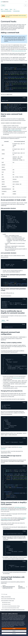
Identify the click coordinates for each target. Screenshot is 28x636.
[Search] (25, 5)
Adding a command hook (10, 32)
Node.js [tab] (3, 315)
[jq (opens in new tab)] (13, 288)
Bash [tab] (7, 315)
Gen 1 (2, 9)
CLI (14, 9)
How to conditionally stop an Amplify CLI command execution (13, 307)
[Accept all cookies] (14, 628)
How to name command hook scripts (19, 50)
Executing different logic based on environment (11, 449)
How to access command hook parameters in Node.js (13, 270)
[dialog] (14, 623)
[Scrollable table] (14, 165)
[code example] (14, 78)
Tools (11, 9)
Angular (6, 9)
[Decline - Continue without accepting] (14, 631)
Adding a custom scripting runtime (14, 128)
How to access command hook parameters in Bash (13, 285)
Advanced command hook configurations (10, 328)
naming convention (16, 372)
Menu (3, 5)
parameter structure (8, 204)
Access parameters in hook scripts (13, 196)
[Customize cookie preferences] (14, 633)
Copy (24, 64)
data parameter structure (6, 595)
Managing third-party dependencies (12, 385)
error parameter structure (6, 596)
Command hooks (16, 11)
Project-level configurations (6, 11)
